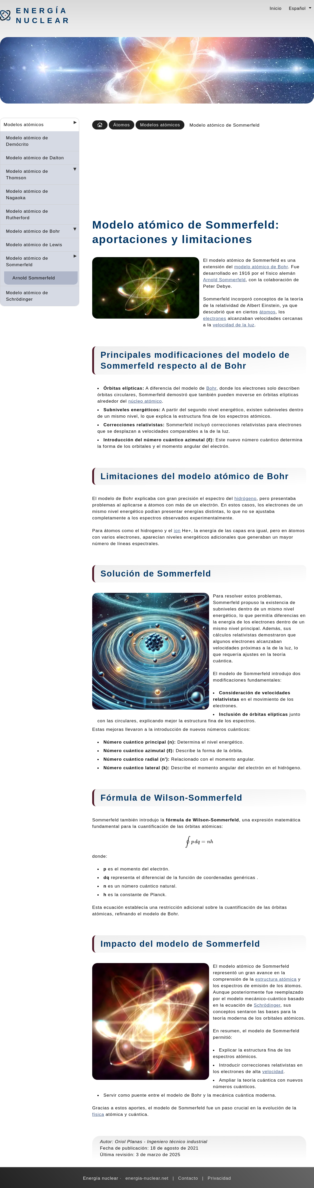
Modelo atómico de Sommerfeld (27, 261)
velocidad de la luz (233, 324)
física (98, 1114)
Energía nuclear (43, 15)
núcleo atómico (145, 401)
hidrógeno (245, 498)
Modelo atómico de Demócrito (27, 141)
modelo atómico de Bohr (261, 266)
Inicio (276, 8)
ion (177, 530)
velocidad (273, 1071)
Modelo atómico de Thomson (27, 174)
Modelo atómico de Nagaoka (27, 194)
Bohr (211, 388)
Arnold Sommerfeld (33, 277)
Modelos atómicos (24, 124)
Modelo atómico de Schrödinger (27, 296)
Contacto (188, 1178)
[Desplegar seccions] (73, 124)
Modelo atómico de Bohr (33, 231)
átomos (267, 311)
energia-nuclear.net (147, 1178)
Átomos (121, 124)
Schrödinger (267, 1005)
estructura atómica (276, 979)
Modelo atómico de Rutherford (27, 214)
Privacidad (219, 1178)
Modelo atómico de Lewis (34, 244)
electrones (214, 318)
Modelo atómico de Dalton (35, 157)
